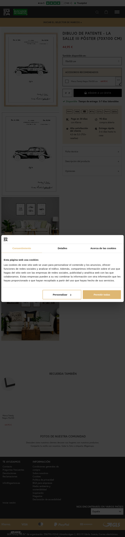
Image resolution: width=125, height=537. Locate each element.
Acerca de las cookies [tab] (103, 248)
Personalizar (62, 294)
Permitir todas (102, 294)
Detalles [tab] (62, 248)
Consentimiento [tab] (21, 248)
